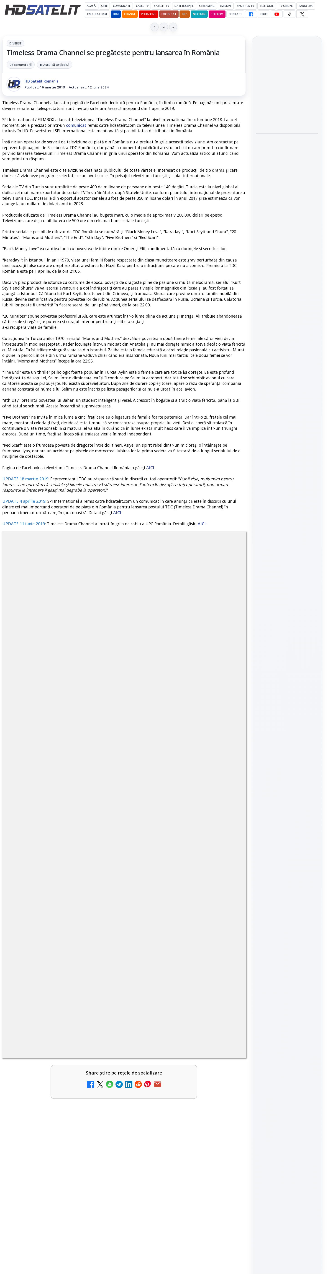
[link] (287, 105)
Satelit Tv (161, 6)
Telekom (217, 14)
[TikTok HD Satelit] (289, 14)
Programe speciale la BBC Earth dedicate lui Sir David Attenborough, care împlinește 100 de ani (286, 158)
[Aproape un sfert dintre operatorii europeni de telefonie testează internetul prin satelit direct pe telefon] (287, 121)
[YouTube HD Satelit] (277, 14)
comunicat (76, 125)
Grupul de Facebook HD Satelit (287, 640)
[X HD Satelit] (302, 14)
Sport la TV (245, 6)
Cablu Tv (142, 6)
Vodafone (148, 14)
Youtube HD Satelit (287, 668)
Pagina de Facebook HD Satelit (287, 622)
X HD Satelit (287, 694)
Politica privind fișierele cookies (287, 838)
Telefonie (267, 6)
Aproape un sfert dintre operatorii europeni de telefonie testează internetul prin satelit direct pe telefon (285, 88)
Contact (235, 14)
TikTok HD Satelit (287, 681)
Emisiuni (225, 6)
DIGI (115, 14)
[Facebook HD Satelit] (251, 14)
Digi (262, 768)
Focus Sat (168, 14)
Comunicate (122, 6)
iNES (184, 14)
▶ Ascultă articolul (54, 64)
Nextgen (199, 14)
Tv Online (286, 6)
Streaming (207, 6)
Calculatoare (97, 14)
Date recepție (184, 6)
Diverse (15, 43)
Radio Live (306, 6)
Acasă (91, 6)
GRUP (263, 14)
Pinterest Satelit (287, 707)
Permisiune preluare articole (287, 823)
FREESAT (278, 768)
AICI (150, 467)
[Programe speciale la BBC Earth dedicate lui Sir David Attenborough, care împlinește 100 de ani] (287, 191)
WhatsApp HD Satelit (287, 655)
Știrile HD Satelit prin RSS (287, 723)
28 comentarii (21, 64)
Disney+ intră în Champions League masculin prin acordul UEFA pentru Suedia (283, 226)
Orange (130, 14)
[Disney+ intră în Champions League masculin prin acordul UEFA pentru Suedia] (287, 256)
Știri (104, 6)
